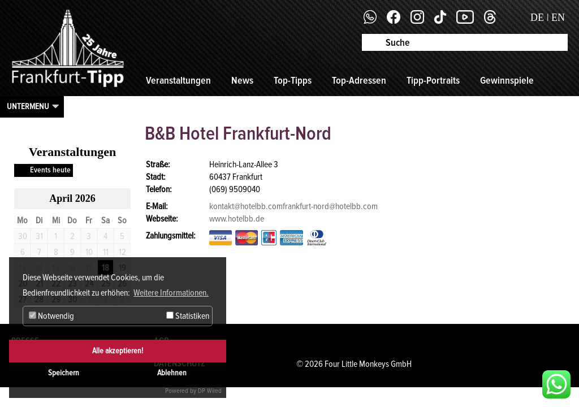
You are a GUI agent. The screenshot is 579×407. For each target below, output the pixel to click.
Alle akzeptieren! (117, 351)
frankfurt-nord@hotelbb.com (330, 206)
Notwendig (51, 316)
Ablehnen (172, 373)
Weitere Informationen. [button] (171, 292)
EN (558, 17)
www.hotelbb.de (236, 218)
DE (537, 17)
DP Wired (210, 391)
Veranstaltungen (178, 80)
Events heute (50, 170)
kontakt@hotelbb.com (246, 206)
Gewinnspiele (507, 80)
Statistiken (187, 316)
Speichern (63, 373)
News (242, 80)
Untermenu (28, 106)
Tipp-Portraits (433, 80)
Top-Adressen (359, 80)
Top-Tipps (293, 80)
